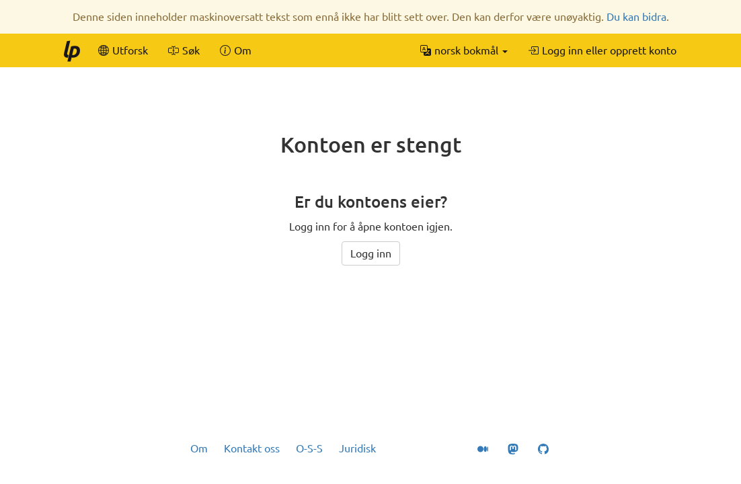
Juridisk (357, 448)
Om (199, 448)
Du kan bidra (636, 17)
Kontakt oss (252, 448)
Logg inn (370, 253)
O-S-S (309, 448)
